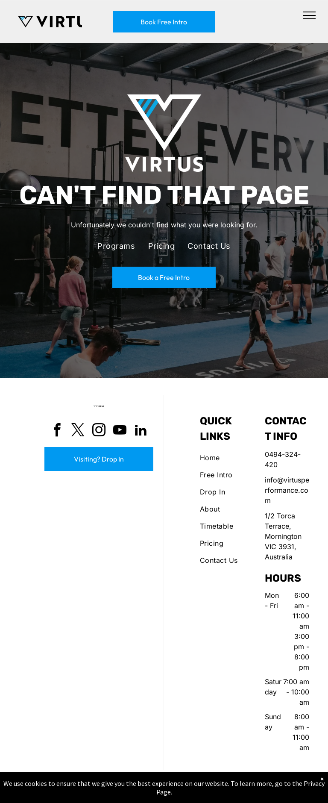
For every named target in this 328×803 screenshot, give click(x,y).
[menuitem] (116, 246)
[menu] (309, 15)
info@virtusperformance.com (287, 490)
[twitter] (78, 431)
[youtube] (120, 431)
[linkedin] (141, 431)
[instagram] (99, 431)
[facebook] (57, 431)
